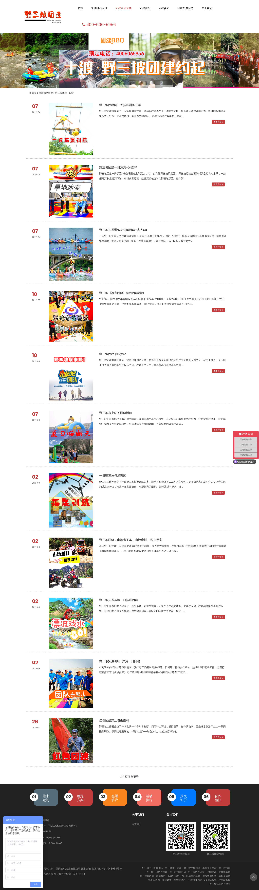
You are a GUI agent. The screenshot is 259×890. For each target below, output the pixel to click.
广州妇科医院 (195, 880)
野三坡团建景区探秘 (112, 354)
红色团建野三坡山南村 (114, 720)
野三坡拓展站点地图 (219, 884)
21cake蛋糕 (210, 880)
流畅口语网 (154, 880)
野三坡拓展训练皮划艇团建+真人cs (123, 230)
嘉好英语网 (224, 876)
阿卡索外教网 (147, 876)
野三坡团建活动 (178, 872)
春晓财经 (166, 880)
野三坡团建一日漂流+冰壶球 (118, 167)
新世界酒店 (179, 880)
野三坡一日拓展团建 (157, 872)
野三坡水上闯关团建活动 (115, 413)
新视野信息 (173, 876)
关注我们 (172, 815)
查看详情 (218, 122)
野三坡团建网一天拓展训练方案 (120, 105)
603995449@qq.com (47, 837)
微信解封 (160, 876)
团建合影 (164, 8)
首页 (80, 8)
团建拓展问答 (185, 8)
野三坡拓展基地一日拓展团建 (118, 600)
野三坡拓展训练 (196, 872)
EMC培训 (211, 872)
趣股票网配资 (209, 876)
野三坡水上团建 (173, 868)
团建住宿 (145, 8)
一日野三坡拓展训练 (112, 475)
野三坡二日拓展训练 (152, 868)
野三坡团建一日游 (64, 92)
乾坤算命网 (224, 872)
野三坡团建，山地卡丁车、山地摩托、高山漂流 (130, 540)
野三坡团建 (224, 868)
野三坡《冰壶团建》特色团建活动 (121, 293)
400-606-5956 (98, 24)
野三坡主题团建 (192, 868)
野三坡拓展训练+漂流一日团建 (119, 661)
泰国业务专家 (209, 868)
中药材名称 (224, 880)
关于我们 (207, 8)
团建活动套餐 (123, 8)
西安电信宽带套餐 (191, 876)
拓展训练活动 (99, 8)
